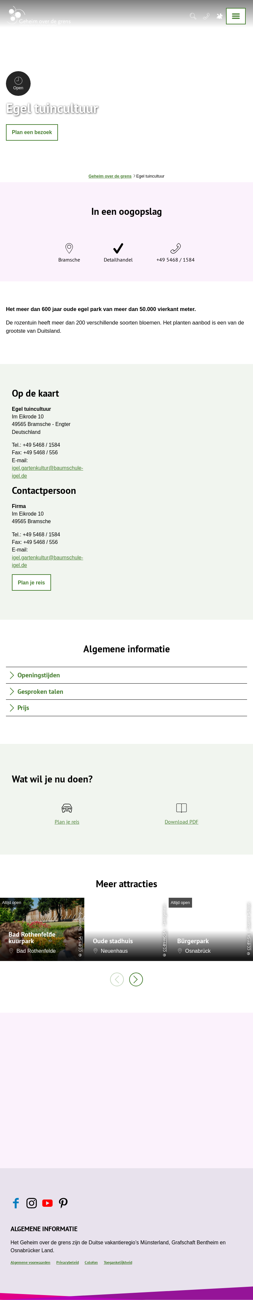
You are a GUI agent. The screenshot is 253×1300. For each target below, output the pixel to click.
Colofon (91, 1262)
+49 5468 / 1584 (175, 259)
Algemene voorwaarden (30, 1262)
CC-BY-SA (79, 944)
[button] (32, 132)
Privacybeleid (67, 1262)
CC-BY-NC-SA (164, 941)
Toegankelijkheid (118, 1262)
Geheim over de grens (110, 176)
